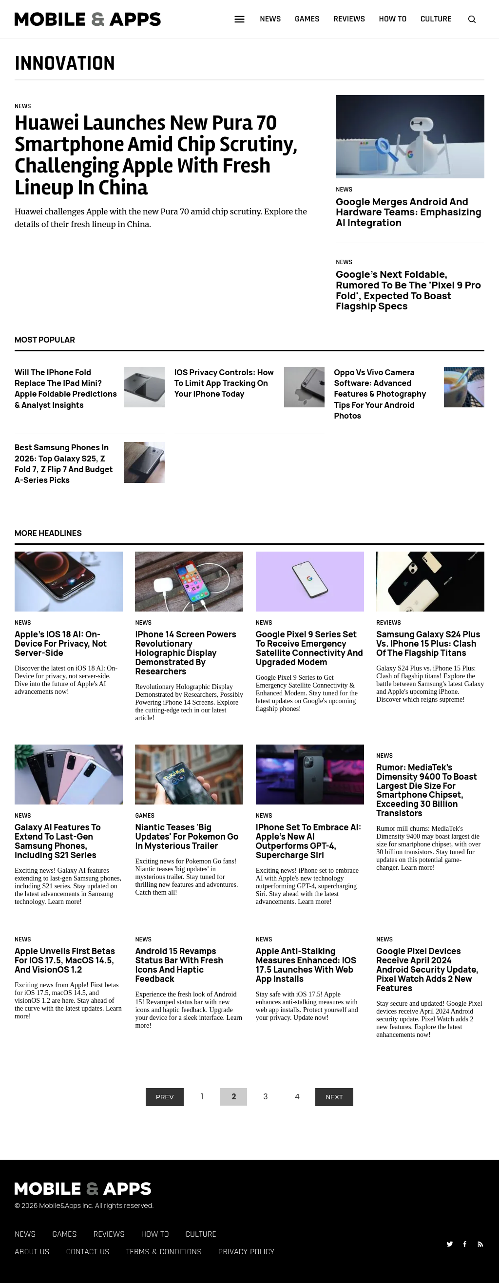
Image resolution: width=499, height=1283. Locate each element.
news (270, 18)
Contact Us (87, 1251)
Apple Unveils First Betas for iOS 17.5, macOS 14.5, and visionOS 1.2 (65, 960)
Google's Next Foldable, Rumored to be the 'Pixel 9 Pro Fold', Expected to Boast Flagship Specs (408, 290)
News (23, 106)
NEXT (334, 1097)
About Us (32, 1251)
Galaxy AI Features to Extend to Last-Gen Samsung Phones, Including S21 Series (58, 841)
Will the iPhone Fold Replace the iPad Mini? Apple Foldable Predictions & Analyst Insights (66, 388)
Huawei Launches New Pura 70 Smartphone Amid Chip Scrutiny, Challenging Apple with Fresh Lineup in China (156, 155)
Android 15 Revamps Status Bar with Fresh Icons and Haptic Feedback (179, 964)
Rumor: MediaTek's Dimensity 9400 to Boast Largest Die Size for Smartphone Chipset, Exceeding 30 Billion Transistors (426, 790)
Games (144, 816)
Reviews (388, 623)
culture (436, 18)
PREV (164, 1097)
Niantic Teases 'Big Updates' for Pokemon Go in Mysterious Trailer (186, 836)
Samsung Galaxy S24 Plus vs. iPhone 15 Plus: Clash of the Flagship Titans (428, 643)
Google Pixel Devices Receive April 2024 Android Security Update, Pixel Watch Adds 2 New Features (427, 969)
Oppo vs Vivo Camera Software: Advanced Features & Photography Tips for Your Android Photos (380, 394)
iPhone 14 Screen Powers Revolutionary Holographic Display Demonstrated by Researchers (185, 653)
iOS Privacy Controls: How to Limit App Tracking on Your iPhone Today (224, 383)
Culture (200, 1234)
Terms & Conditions (164, 1251)
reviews (349, 18)
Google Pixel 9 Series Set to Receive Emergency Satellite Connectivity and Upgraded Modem (309, 648)
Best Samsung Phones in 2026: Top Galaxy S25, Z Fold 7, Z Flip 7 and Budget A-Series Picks (64, 463)
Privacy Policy (246, 1251)
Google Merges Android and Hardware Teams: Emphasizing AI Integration (408, 211)
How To (155, 1234)
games (307, 18)
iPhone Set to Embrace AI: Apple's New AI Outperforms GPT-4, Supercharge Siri (309, 841)
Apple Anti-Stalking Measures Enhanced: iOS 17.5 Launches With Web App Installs (306, 964)
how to (393, 18)
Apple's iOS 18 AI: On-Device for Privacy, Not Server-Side (61, 643)
